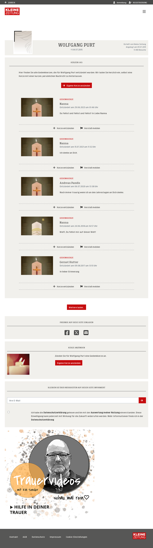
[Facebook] (67, 330)
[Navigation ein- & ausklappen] (144, 11)
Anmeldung (119, 2)
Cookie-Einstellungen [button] (76, 536)
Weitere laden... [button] (76, 307)
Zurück (10, 2)
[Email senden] (73, 400)
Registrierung (138, 2)
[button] (142, 400)
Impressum (55, 536)
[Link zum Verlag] (12, 11)
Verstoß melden (90, 127)
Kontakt (13, 536)
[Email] (86, 330)
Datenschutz (38, 536)
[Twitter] (76, 330)
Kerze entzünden (63, 127)
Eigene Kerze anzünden (76, 85)
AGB (25, 536)
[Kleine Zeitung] (139, 536)
